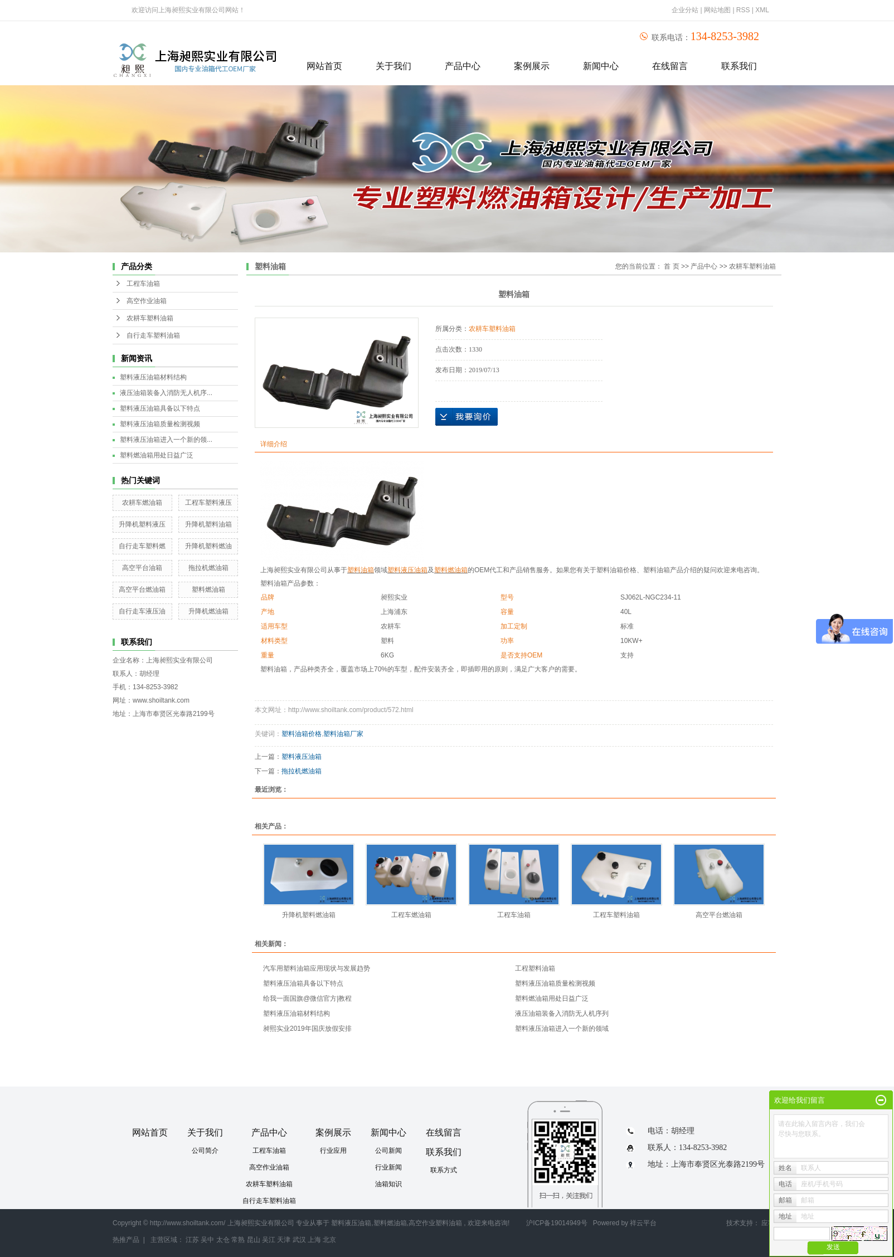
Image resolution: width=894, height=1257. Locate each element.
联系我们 (739, 66)
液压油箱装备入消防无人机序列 (562, 1013)
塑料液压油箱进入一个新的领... (166, 440)
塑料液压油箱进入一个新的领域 (562, 1028)
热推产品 (126, 1240)
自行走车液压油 (142, 611)
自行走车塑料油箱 (153, 335)
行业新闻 (388, 1167)
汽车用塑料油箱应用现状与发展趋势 (316, 968)
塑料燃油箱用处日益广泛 (156, 455)
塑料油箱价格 (301, 734)
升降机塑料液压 (142, 524)
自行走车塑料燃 (142, 546)
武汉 (299, 1240)
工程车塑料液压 (208, 502)
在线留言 (670, 66)
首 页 (671, 266)
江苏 (192, 1240)
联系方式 (443, 1170)
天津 (283, 1240)
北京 (329, 1240)
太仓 (223, 1240)
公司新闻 (388, 1150)
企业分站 (685, 10)
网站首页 (324, 66)
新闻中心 (601, 66)
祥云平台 (643, 1223)
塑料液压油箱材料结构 (153, 377)
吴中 (207, 1240)
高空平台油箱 (142, 568)
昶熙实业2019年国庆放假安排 (307, 1028)
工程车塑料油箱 (616, 915)
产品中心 (462, 66)
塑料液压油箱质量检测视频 (160, 424)
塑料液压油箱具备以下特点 (160, 408)
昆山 (253, 1240)
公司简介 (205, 1150)
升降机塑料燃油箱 (309, 915)
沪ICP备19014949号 (556, 1223)
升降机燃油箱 (208, 611)
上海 (314, 1240)
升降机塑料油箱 (208, 524)
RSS (743, 10)
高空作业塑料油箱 (435, 1223)
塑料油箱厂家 (343, 734)
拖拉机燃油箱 (208, 568)
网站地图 (718, 10)
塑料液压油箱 (301, 757)
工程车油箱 (143, 284)
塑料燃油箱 (208, 589)
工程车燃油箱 (411, 915)
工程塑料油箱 (535, 968)
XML (762, 10)
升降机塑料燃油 (208, 546)
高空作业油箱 (147, 301)
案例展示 (532, 66)
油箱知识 (388, 1184)
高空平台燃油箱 (142, 589)
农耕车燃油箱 (142, 502)
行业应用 (333, 1150)
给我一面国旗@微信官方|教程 (307, 998)
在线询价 (466, 417)
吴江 (268, 1240)
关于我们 (393, 66)
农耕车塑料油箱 (150, 318)
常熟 (238, 1240)
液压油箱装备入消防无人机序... (166, 393)
